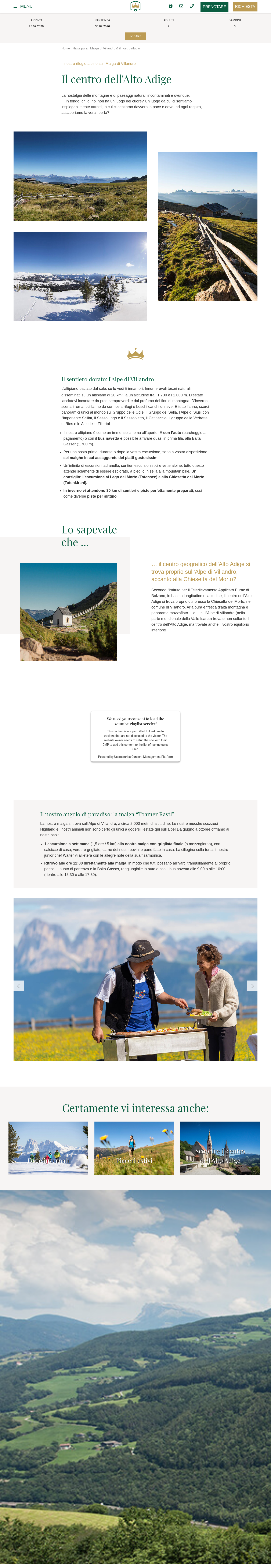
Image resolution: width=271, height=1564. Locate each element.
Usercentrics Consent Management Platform (143, 756)
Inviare (135, 36)
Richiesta (245, 6)
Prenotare (214, 7)
